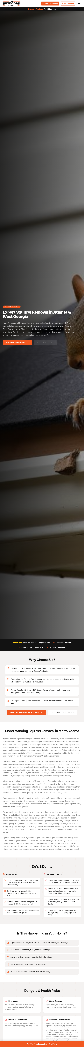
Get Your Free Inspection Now (26, 714)
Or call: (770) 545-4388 (62, 714)
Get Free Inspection (17, 342)
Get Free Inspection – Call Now (42, 1044)
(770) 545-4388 (50, 3)
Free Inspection (68, 3)
